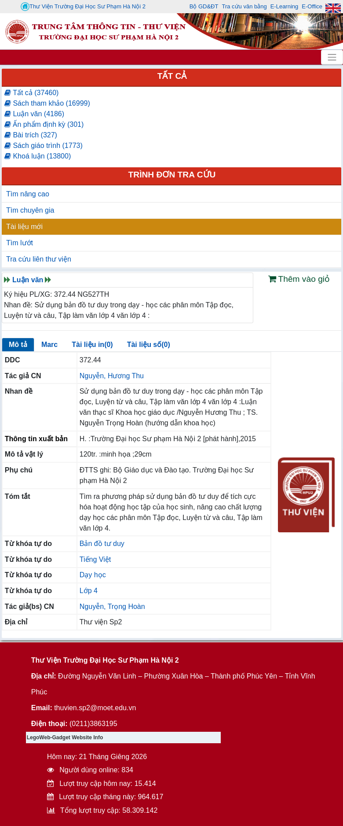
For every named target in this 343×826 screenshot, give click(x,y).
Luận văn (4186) (34, 114)
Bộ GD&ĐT (204, 6)
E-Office (312, 6)
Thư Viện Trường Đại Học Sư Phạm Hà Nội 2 (83, 6)
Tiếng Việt (95, 559)
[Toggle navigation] (332, 57)
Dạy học (93, 575)
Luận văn (27, 280)
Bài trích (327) (30, 135)
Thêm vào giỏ (299, 279)
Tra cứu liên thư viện (38, 259)
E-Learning (284, 6)
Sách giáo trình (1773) (43, 145)
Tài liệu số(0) (148, 344)
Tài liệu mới (24, 226)
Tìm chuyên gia (30, 210)
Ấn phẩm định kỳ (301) (44, 124)
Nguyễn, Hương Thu (112, 376)
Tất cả (172, 76)
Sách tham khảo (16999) (47, 103)
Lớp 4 (89, 590)
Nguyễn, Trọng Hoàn (112, 606)
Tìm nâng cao (27, 194)
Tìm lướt (19, 243)
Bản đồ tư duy (102, 543)
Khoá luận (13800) (37, 156)
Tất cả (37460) (31, 92)
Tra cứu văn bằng (244, 6)
